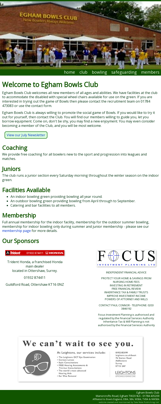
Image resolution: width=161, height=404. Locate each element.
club (83, 72)
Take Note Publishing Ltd (146, 402)
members (150, 72)
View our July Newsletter (26, 135)
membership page (16, 230)
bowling (99, 72)
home (69, 72)
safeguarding (124, 72)
